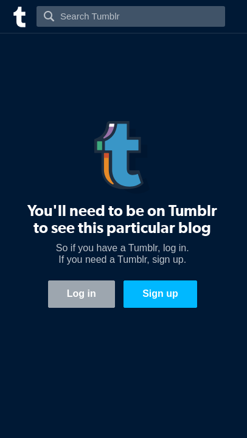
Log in (81, 293)
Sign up (160, 293)
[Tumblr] (18, 15)
